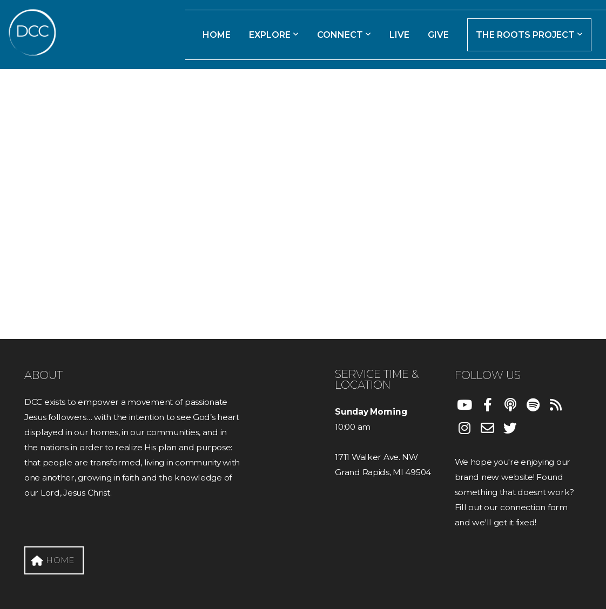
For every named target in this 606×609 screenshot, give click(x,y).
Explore (274, 35)
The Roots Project (529, 35)
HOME (53, 560)
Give (438, 35)
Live (399, 35)
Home (217, 35)
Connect (344, 35)
